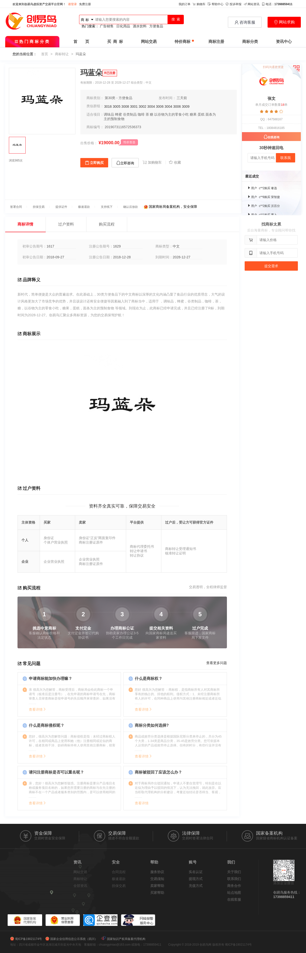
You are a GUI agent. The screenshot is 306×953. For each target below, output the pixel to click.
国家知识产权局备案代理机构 (126, 939)
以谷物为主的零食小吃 (171, 114)
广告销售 (107, 26)
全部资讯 (80, 886)
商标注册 (216, 41)
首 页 (81, 41)
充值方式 (196, 886)
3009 (185, 106)
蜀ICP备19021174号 (28, 939)
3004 (151, 106)
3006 (160, 106)
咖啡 (141, 114)
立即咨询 (125, 163)
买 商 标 (115, 41)
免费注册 (85, 4)
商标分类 (250, 41)
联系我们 (234, 879)
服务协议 (157, 872)
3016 (108, 106)
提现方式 (196, 879)
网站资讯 (251, 4)
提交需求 (271, 266)
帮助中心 (215, 4)
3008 (125, 106)
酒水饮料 (140, 26)
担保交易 (119, 886)
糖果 (193, 114)
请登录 (72, 4)
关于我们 (234, 872)
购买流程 (107, 224)
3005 (116, 106)
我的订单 (184, 4)
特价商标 (184, 41)
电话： (277, 4)
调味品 (109, 114)
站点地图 (234, 893)
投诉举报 (233, 4)
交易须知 (157, 879)
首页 (44, 54)
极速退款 (119, 879)
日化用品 (123, 26)
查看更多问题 (216, 663)
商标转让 (62, 54)
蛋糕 (201, 114)
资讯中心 (284, 41)
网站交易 (149, 41)
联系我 (285, 158)
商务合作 (234, 886)
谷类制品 (130, 114)
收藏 (175, 162)
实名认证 (196, 872)
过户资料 (66, 224)
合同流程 (119, 872)
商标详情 (25, 224)
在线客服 (234, 899)
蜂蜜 (118, 114)
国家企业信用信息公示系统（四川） (74, 939)
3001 (134, 106)
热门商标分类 (32, 41)
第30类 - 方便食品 (118, 98)
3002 (142, 106)
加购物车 (153, 162)
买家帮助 (157, 893)
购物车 (199, 4)
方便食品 (156, 26)
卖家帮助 (157, 886)
